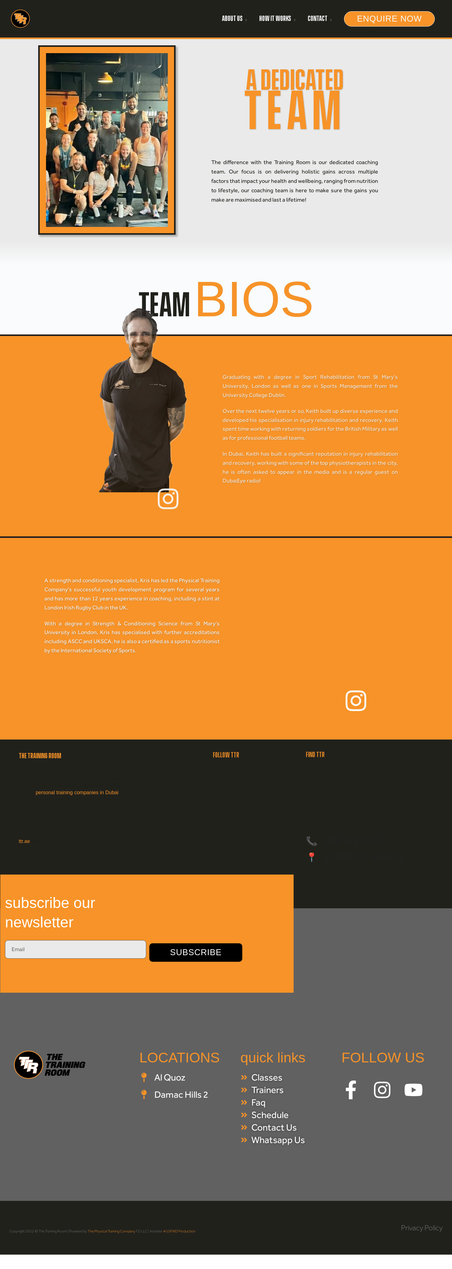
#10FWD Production (179, 1231)
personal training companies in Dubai (77, 792)
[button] (389, 19)
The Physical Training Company (111, 1231)
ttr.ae (24, 841)
